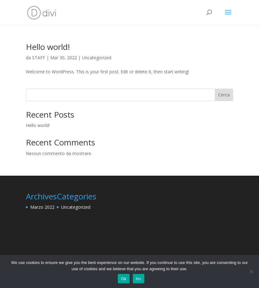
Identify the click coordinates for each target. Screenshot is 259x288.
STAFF (38, 58)
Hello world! (48, 46)
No (138, 278)
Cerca (224, 95)
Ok (123, 278)
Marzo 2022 (42, 207)
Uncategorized (96, 58)
